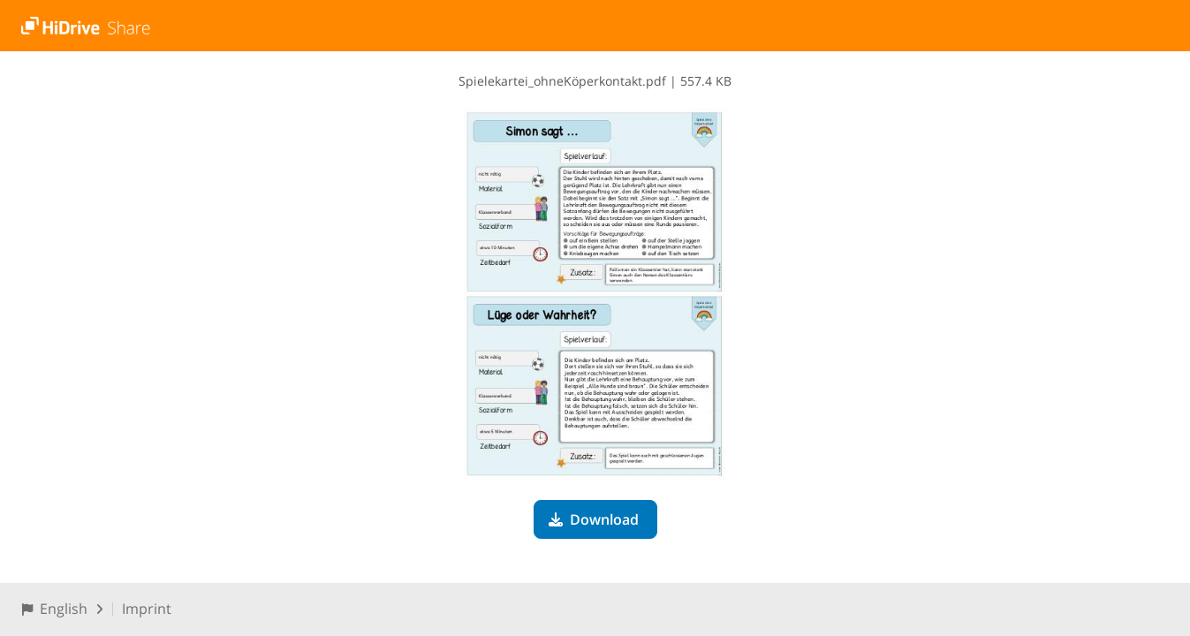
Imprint (146, 608)
